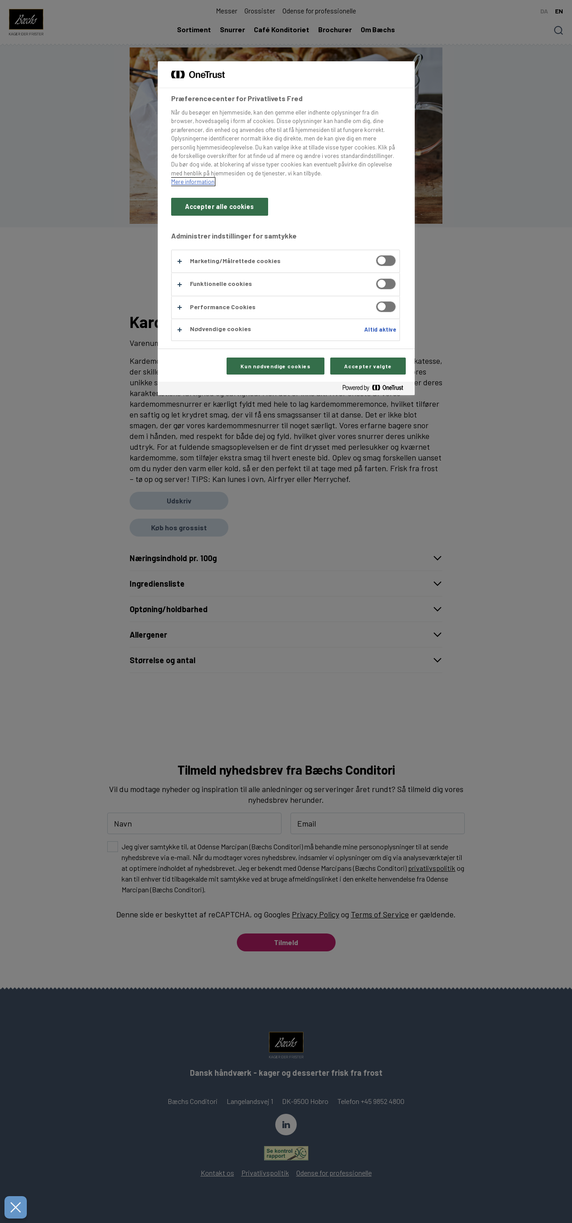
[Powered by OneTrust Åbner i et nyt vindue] (376, 389)
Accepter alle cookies (219, 206)
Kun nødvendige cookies (275, 366)
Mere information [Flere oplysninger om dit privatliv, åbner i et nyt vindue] (192, 181)
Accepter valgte (367, 366)
